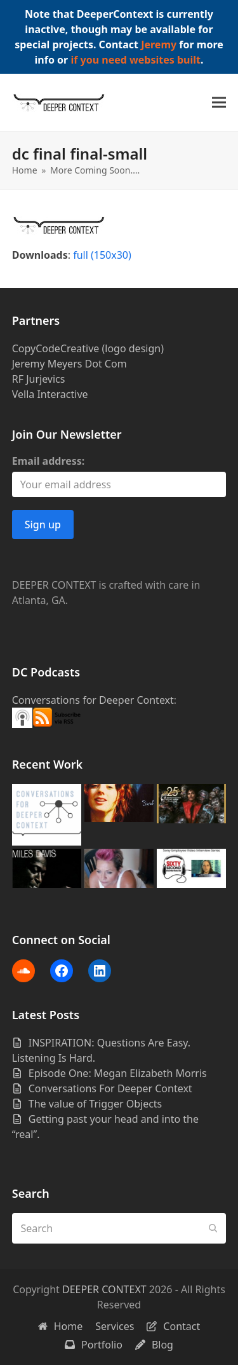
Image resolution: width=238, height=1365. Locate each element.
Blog (154, 1345)
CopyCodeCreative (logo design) (88, 348)
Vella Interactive (50, 394)
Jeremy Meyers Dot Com (69, 364)
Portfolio (93, 1345)
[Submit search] (213, 1228)
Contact (173, 1326)
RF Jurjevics (38, 379)
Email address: (48, 461)
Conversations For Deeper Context (110, 1088)
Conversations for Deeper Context (93, 700)
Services (114, 1326)
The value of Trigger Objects (95, 1104)
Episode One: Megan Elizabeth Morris (118, 1073)
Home (60, 1326)
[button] (219, 102)
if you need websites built (135, 60)
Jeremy (158, 44)
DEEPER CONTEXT (104, 1289)
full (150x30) (102, 255)
